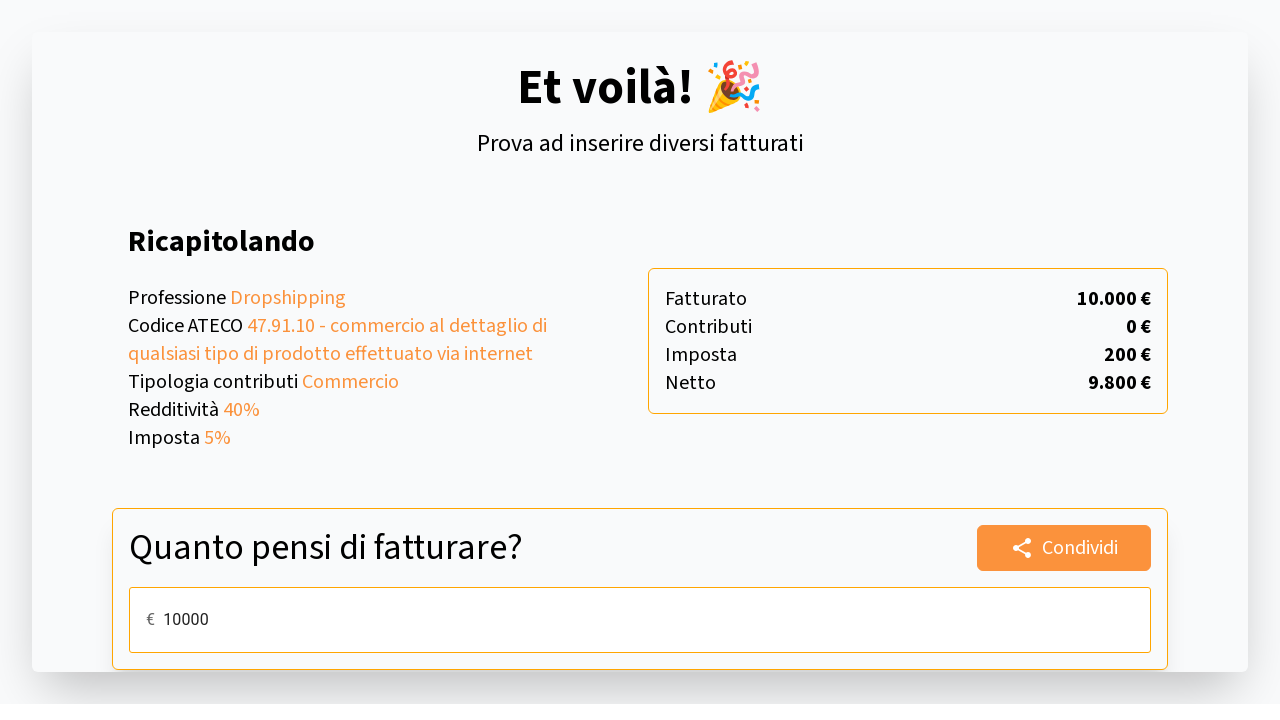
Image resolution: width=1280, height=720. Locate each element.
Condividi (1064, 548)
